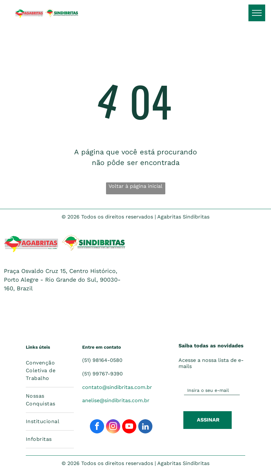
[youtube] (129, 427)
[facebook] (97, 427)
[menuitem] (50, 370)
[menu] (256, 13)
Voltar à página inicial (135, 186)
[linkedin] (145, 427)
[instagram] (113, 427)
